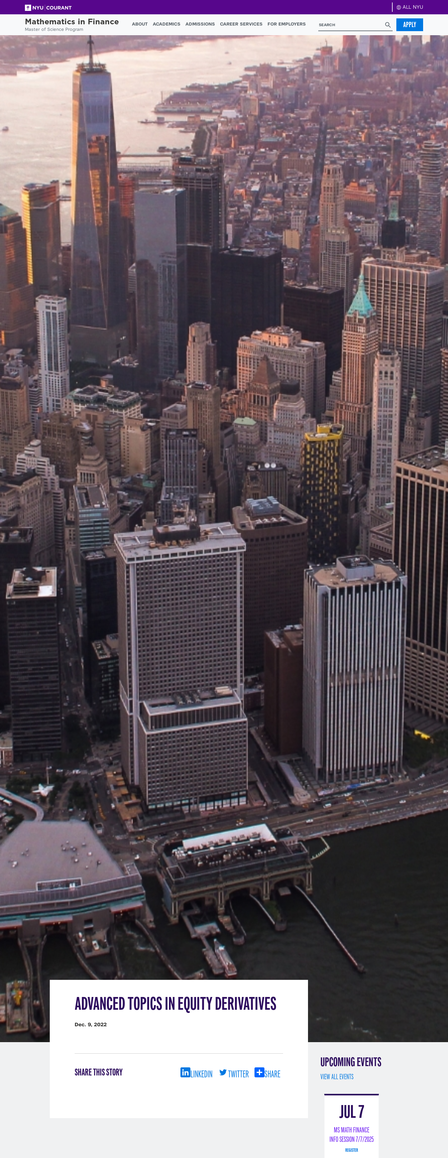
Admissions (200, 24)
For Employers (287, 24)
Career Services (241, 24)
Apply (409, 24)
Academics (166, 24)
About (140, 24)
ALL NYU (409, 7)
